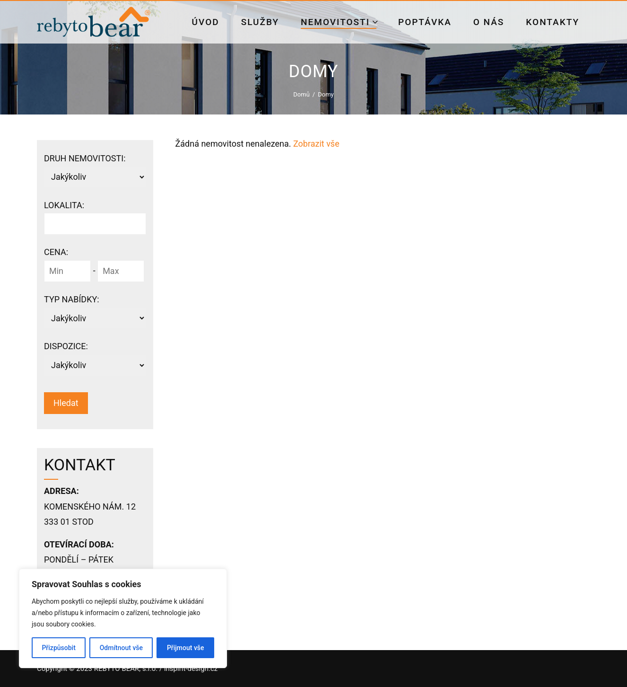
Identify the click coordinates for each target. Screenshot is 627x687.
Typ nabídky (71, 299)
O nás (489, 22)
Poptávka (425, 22)
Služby (260, 22)
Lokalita (64, 205)
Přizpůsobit (58, 648)
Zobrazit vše (316, 144)
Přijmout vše (185, 648)
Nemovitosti (340, 22)
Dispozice (66, 346)
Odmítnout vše (121, 648)
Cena (56, 252)
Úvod (205, 22)
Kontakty (552, 22)
